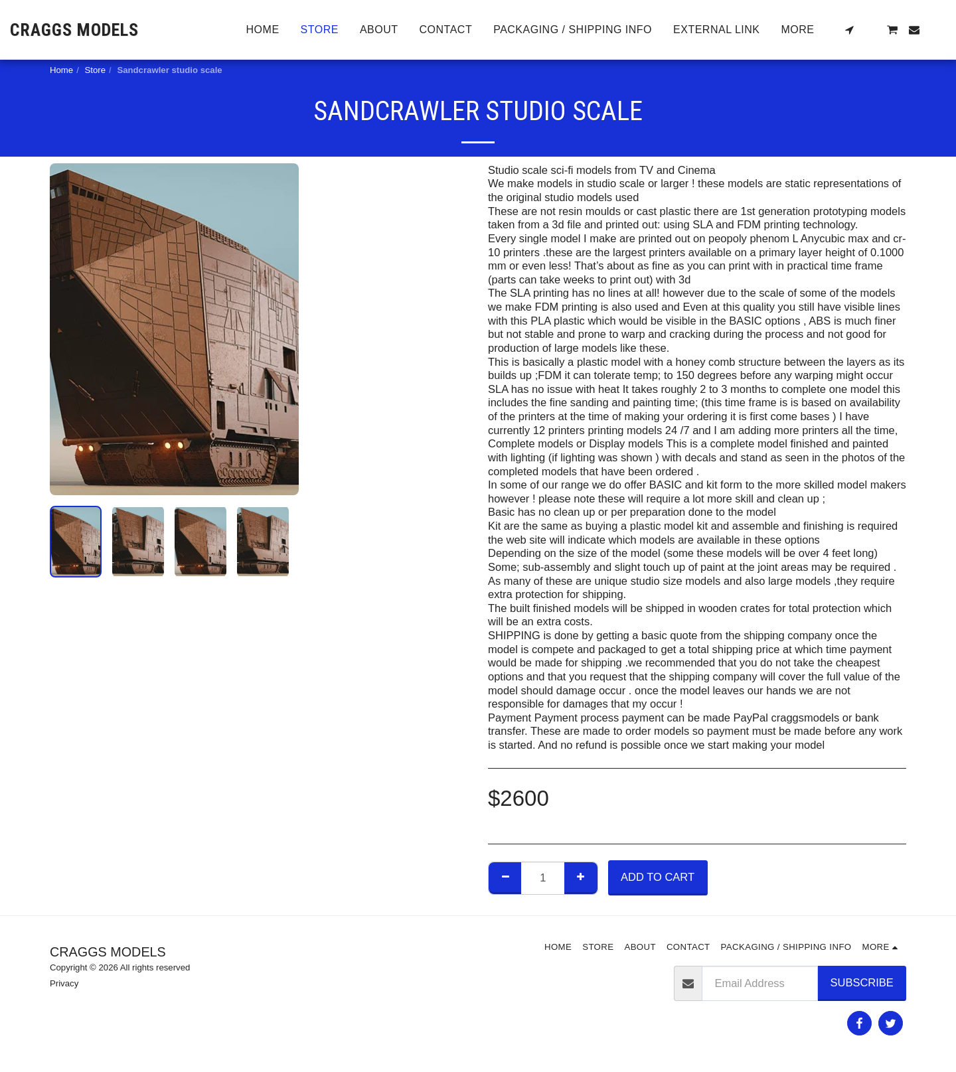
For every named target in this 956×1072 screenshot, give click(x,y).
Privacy (64, 983)
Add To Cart (657, 877)
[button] (849, 30)
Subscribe (862, 982)
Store (95, 70)
